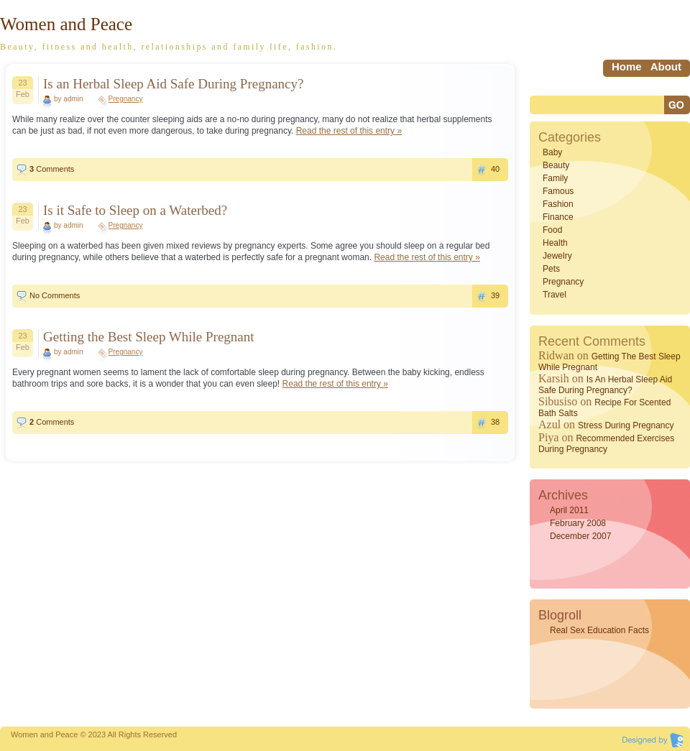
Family (555, 178)
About (665, 66)
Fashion (558, 204)
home (627, 66)
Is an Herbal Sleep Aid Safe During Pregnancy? (173, 83)
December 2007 (580, 536)
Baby (552, 152)
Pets (551, 269)
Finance (558, 217)
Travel (554, 295)
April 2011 (569, 510)
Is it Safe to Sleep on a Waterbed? (135, 210)
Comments (51, 169)
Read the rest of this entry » (349, 131)
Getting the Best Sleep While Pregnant (148, 336)
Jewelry (557, 256)
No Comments (54, 295)
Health (555, 243)
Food (552, 230)
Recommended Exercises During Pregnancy (606, 443)
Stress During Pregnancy (625, 425)
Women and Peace (66, 24)
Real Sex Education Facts (599, 630)
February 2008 (578, 523)
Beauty (556, 165)
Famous (558, 191)
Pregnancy (126, 99)
